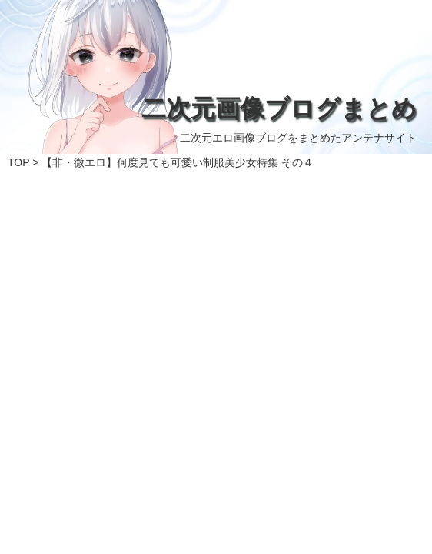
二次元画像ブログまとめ (279, 108)
